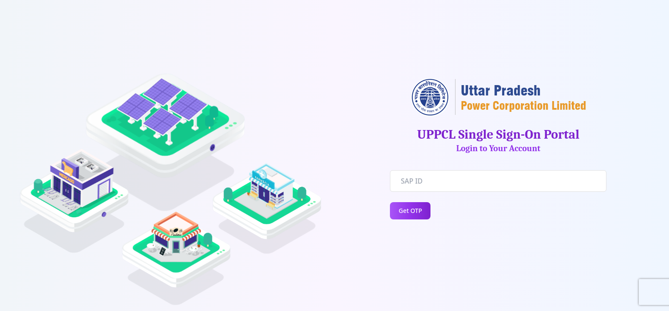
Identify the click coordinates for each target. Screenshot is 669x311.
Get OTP (410, 210)
